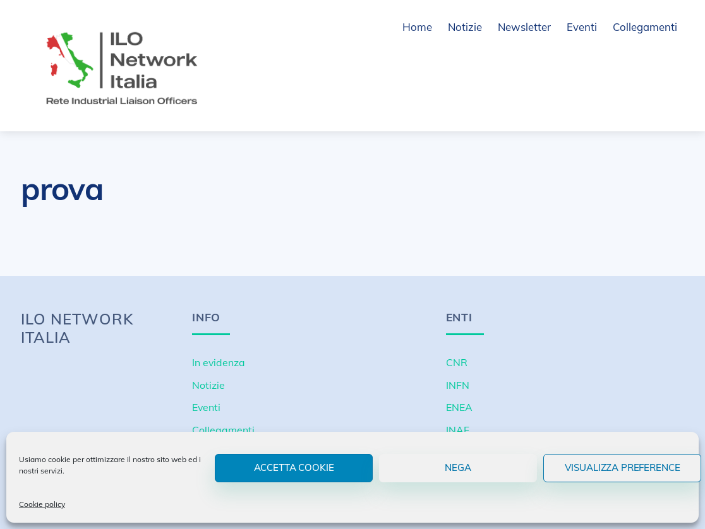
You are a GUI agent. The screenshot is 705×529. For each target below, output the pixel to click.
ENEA (459, 407)
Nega (458, 467)
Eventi (582, 26)
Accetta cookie (294, 467)
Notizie (465, 26)
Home (417, 26)
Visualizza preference (622, 467)
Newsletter (524, 26)
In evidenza (218, 362)
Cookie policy (42, 504)
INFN (457, 385)
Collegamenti (645, 26)
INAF (457, 430)
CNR (456, 362)
